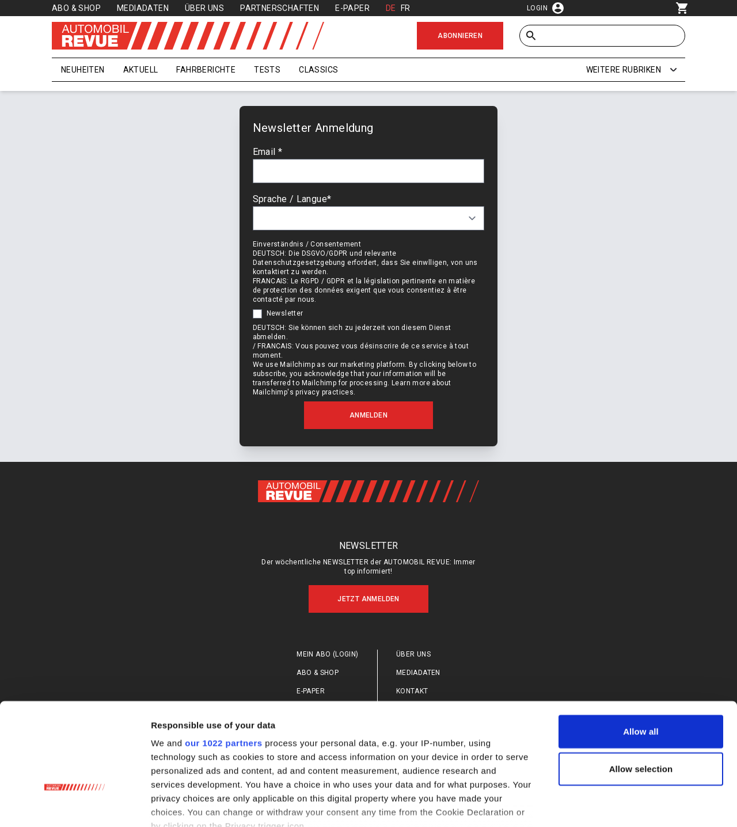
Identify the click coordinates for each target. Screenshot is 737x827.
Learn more (411, 386)
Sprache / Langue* (292, 202)
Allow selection (641, 688)
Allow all (641, 651)
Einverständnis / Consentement (307, 248)
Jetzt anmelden (368, 607)
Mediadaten (143, 8)
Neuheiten (83, 69)
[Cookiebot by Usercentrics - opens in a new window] (74, 804)
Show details (604, 804)
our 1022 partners (223, 662)
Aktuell (140, 69)
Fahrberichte (205, 69)
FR (406, 8)
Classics (318, 69)
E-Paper (352, 8)
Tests (267, 69)
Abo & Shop (76, 8)
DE (391, 8)
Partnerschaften (279, 8)
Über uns (204, 8)
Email (268, 155)
